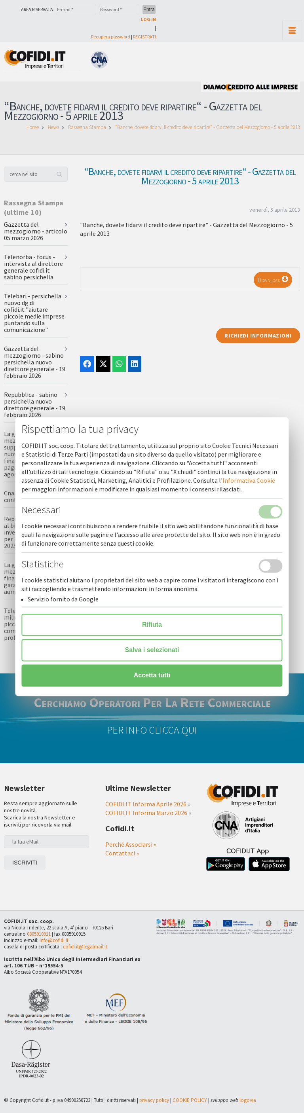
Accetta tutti (152, 675)
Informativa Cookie (248, 480)
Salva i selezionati (152, 650)
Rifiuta (152, 624)
